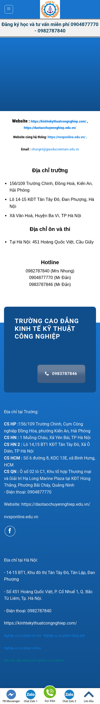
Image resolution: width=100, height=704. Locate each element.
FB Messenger (11, 696)
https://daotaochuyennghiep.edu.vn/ (50, 128)
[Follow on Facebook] (10, 531)
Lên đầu (89, 696)
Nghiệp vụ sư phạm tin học (23, 636)
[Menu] (9, 9)
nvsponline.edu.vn (21, 516)
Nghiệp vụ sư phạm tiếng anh (64, 636)
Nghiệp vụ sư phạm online (22, 648)
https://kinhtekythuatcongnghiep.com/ (58, 121)
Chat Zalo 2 (69, 696)
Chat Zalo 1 (30, 696)
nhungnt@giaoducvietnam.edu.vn (55, 149)
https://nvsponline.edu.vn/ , (67, 137)
